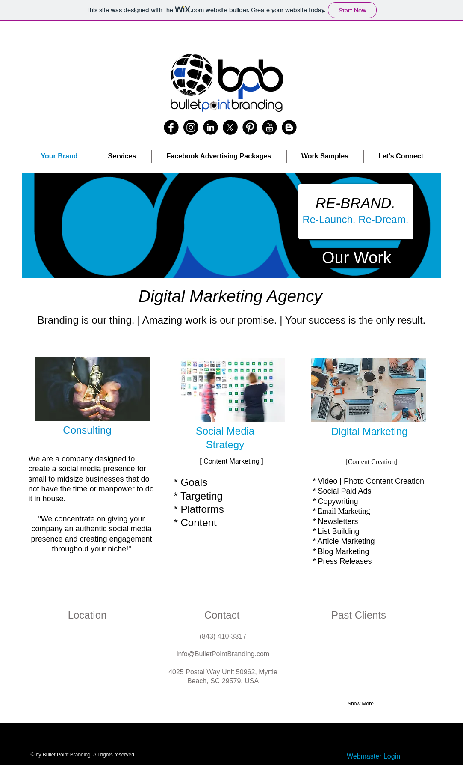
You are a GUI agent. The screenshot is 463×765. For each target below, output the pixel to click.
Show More (361, 704)
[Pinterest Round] (249, 127)
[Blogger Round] (289, 127)
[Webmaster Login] (374, 756)
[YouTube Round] (269, 127)
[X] (230, 127)
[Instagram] (190, 127)
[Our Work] (357, 258)
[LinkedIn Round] (210, 127)
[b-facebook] (171, 127)
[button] (231, 225)
